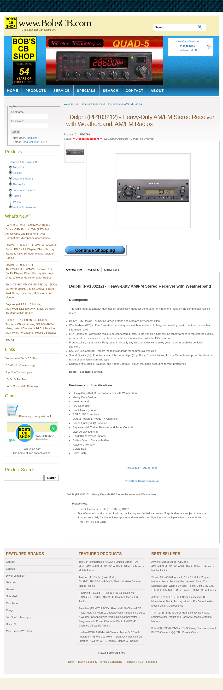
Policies (129, 661)
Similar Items (112, 269)
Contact (134, 91)
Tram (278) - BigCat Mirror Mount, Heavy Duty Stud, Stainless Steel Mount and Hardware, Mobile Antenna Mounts (181, 617)
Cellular (17, 172)
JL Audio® (12, 596)
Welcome (69, 104)
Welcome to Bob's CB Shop (22, 358)
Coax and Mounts (23, 178)
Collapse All (16, 162)
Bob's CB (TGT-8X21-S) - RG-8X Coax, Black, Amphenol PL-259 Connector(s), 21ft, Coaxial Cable (183, 630)
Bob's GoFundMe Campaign (22, 386)
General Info (74, 269)
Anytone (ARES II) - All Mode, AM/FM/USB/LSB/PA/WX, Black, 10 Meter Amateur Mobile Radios (31, 308)
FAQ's (139, 661)
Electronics (19, 184)
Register (32, 137)
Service (61, 91)
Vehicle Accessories (24, 207)
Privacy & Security (86, 661)
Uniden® (11, 624)
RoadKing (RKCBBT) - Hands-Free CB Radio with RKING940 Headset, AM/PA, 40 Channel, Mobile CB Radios (108, 597)
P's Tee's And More (17, 379)
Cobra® (10, 561)
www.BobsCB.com (54, 23)
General (10, 589)
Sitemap (150, 661)
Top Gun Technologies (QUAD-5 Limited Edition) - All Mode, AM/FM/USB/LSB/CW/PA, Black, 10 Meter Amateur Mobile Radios (111, 566)
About (157, 91)
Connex (10, 568)
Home (12, 91)
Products (35, 91)
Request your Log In (35, 141)
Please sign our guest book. (29, 416)
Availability (93, 269)
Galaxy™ (11, 582)
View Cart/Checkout (188, 41)
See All (10, 339)
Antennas (18, 167)
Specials (86, 91)
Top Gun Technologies (19, 372)
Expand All (31, 162)
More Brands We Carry (19, 631)
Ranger (10, 610)
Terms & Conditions (111, 661)
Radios (16, 195)
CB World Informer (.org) (20, 365)
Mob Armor (12, 603)
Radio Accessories (23, 190)
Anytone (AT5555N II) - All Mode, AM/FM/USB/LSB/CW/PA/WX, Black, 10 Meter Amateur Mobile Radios (110, 581)
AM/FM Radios (133, 104)
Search (110, 91)
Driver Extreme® (15, 575)
